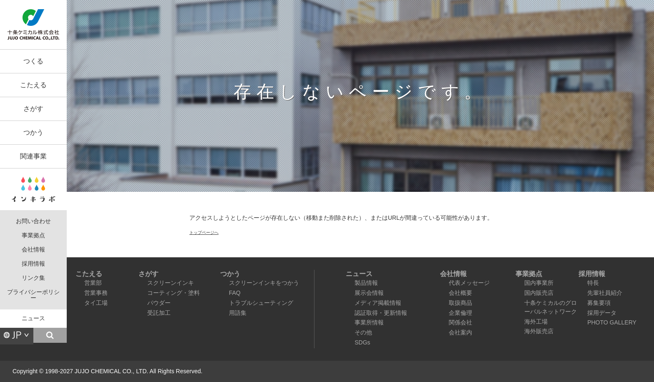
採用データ (601, 312)
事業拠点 (33, 235)
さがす (33, 108)
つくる (33, 61)
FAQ (235, 292)
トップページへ (204, 232)
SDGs (362, 342)
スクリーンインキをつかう (264, 282)
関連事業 (33, 156)
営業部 (93, 282)
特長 (593, 282)
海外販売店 (538, 331)
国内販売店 (538, 292)
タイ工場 (96, 302)
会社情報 (33, 249)
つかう (33, 132)
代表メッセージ (469, 282)
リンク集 (33, 278)
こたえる (33, 84)
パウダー (159, 302)
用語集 (238, 312)
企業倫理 (460, 312)
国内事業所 (538, 282)
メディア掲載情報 (378, 302)
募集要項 (599, 302)
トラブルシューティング (261, 302)
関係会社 (460, 322)
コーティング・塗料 (173, 292)
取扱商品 (460, 302)
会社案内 (460, 332)
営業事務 (96, 292)
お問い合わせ (33, 221)
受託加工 (159, 312)
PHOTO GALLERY (611, 322)
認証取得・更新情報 (381, 312)
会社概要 (460, 292)
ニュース (33, 318)
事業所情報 (369, 322)
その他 (363, 332)
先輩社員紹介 (604, 292)
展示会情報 (369, 292)
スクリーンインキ (170, 282)
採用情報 (33, 264)
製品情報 (366, 282)
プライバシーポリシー (33, 295)
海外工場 (536, 321)
